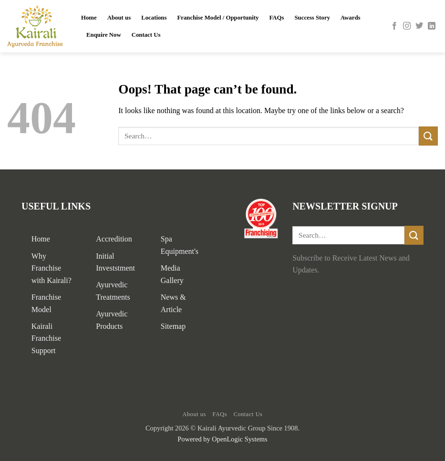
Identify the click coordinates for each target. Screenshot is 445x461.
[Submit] (428, 135)
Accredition (114, 239)
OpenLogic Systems (239, 439)
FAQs (276, 17)
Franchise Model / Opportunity (218, 17)
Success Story (312, 17)
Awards (351, 17)
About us (119, 17)
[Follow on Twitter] (419, 26)
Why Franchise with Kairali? (51, 268)
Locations (153, 17)
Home (89, 17)
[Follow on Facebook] (394, 26)
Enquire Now (103, 34)
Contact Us (146, 34)
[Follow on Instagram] (407, 26)
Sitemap (173, 326)
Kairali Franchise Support (46, 338)
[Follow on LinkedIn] (431, 26)
